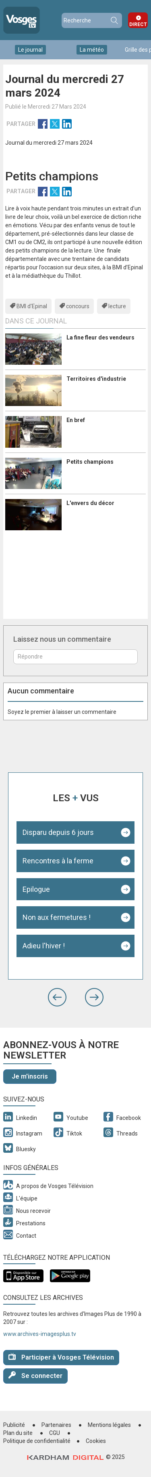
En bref (75, 420)
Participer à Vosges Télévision (61, 1357)
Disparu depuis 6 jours (58, 832)
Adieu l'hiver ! (44, 946)
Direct (138, 24)
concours (77, 306)
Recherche (114, 20)
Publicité (14, 1425)
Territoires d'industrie (96, 379)
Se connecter (35, 1375)
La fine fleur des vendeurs (100, 337)
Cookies (96, 1441)
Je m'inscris (30, 1076)
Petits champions (90, 462)
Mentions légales (109, 1425)
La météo (92, 49)
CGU (54, 1433)
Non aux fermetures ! (57, 917)
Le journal (30, 49)
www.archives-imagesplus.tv (39, 1334)
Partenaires (56, 1425)
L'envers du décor (90, 503)
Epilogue (36, 889)
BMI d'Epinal (32, 306)
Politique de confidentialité (36, 1441)
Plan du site (18, 1433)
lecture (117, 306)
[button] (57, 997)
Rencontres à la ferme (58, 861)
